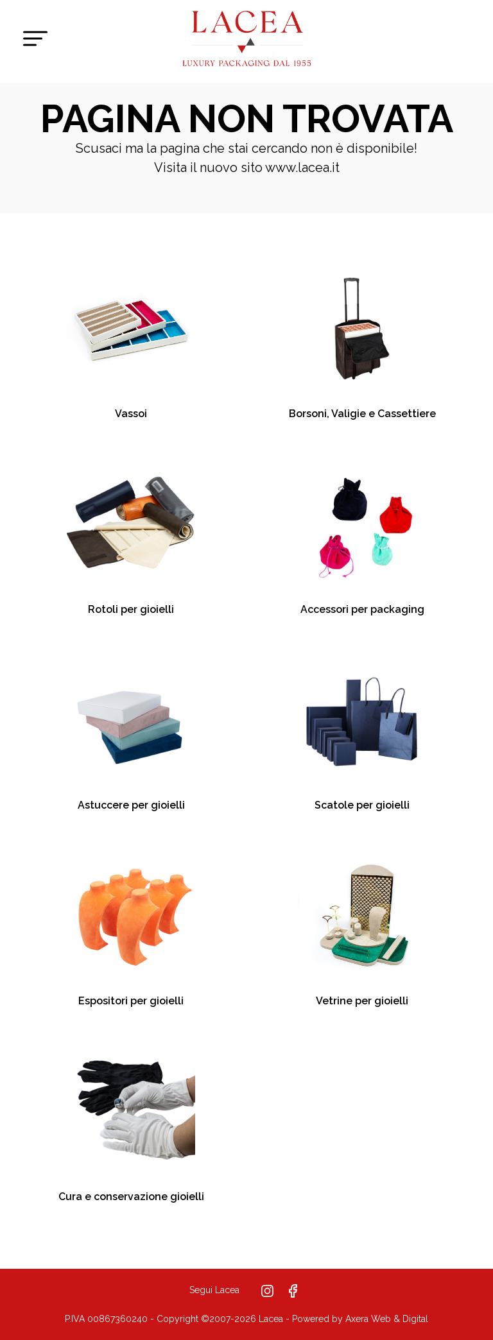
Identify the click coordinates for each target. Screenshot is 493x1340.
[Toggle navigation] (35, 39)
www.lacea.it (302, 167)
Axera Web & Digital (386, 1319)
